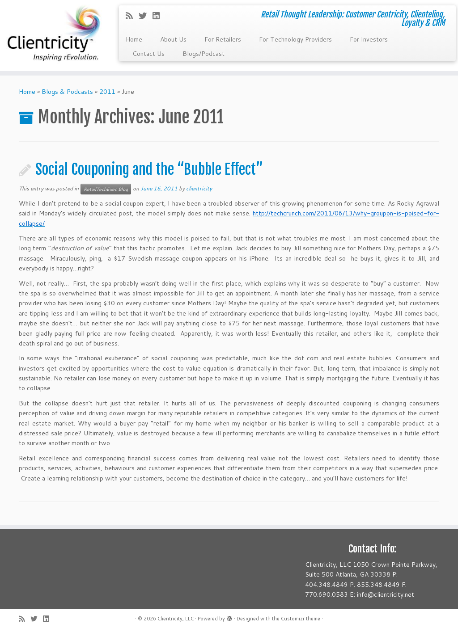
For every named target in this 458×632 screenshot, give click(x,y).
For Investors (369, 39)
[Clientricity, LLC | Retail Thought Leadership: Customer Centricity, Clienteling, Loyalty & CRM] (53, 35)
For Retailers (222, 39)
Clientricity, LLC (175, 618)
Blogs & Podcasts (67, 91)
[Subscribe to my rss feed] (132, 15)
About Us (173, 39)
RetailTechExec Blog (106, 189)
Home (134, 39)
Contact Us (148, 53)
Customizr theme (300, 618)
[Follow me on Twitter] (146, 15)
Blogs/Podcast (203, 53)
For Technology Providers (295, 39)
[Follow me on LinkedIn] (159, 15)
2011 (107, 91)
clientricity (199, 188)
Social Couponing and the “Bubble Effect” (149, 169)
